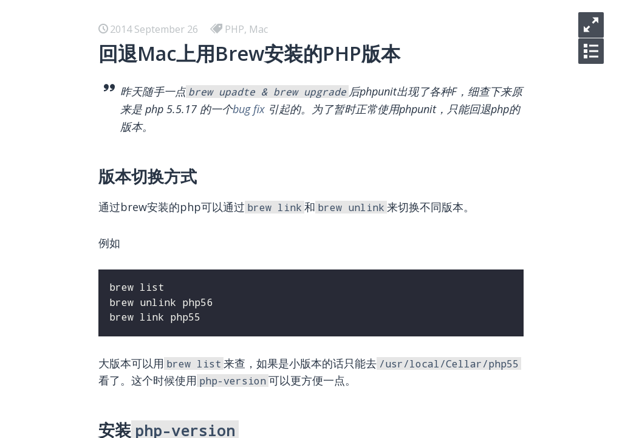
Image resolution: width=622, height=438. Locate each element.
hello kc (109, 97)
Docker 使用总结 (129, 175)
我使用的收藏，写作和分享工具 (160, 292)
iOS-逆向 (111, 78)
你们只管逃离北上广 (136, 136)
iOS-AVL (110, 58)
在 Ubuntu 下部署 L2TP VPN (156, 253)
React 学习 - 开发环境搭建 (149, 194)
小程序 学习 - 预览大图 (141, 155)
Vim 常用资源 (121, 331)
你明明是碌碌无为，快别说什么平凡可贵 (179, 116)
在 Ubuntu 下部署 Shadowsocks (163, 233)
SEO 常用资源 (122, 370)
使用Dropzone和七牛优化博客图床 (168, 389)
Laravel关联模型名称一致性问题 (162, 408)
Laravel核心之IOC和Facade (152, 428)
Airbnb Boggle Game (139, 272)
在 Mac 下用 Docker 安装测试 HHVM (173, 214)
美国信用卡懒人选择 (136, 311)
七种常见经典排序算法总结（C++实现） (179, 350)
